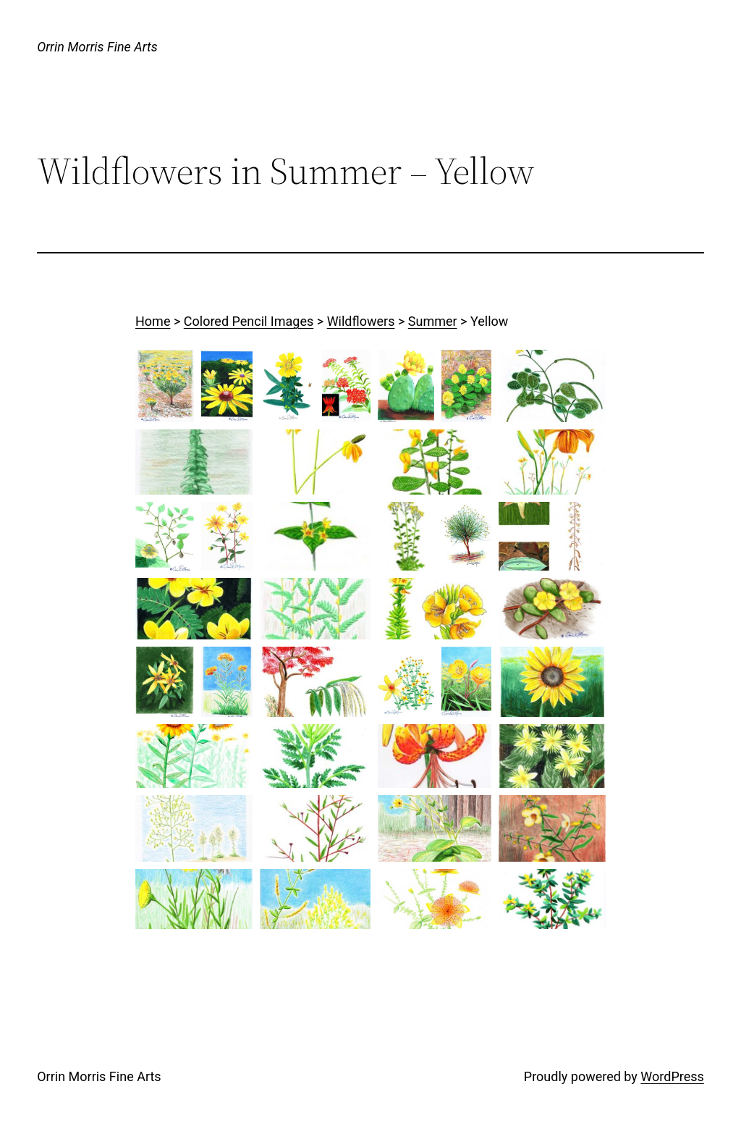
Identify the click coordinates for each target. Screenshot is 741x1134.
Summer (432, 321)
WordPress (671, 1076)
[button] (164, 386)
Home (152, 321)
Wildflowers (361, 321)
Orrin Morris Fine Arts (97, 46)
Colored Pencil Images (249, 321)
